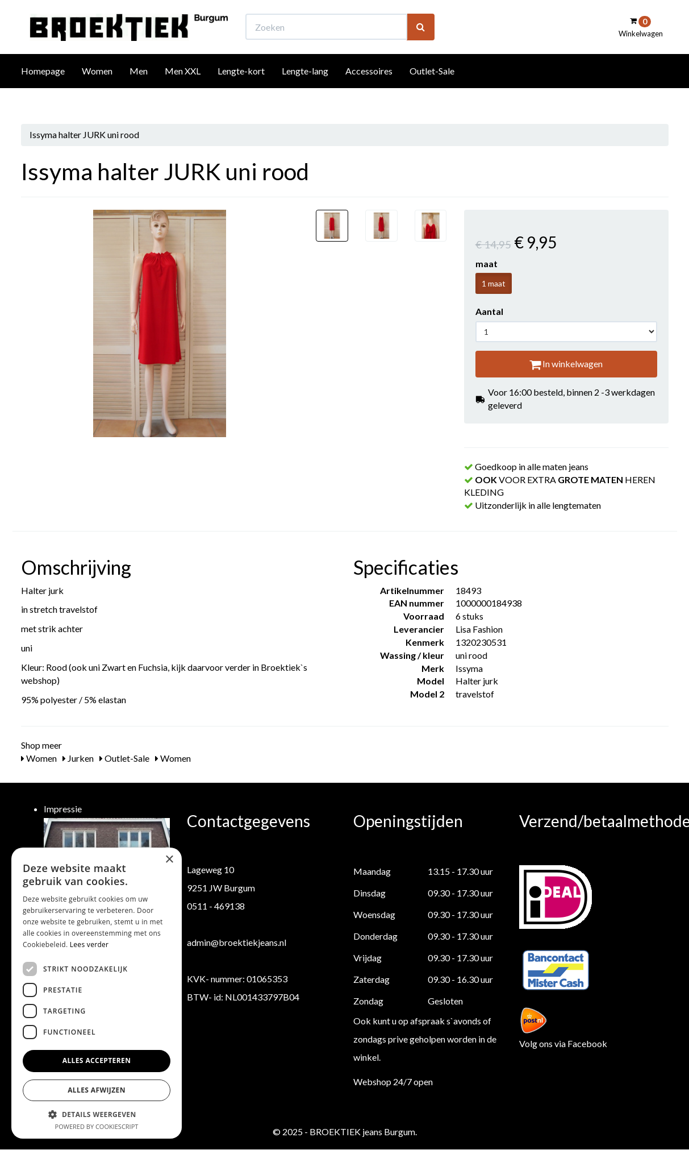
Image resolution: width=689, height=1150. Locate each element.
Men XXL (183, 91)
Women (97, 91)
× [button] (169, 860)
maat (486, 263)
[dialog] (96, 993)
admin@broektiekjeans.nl (236, 942)
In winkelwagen (566, 363)
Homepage (43, 91)
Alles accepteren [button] (96, 1060)
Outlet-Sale (432, 91)
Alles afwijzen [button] (97, 1090)
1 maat (494, 283)
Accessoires (368, 91)
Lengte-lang (305, 91)
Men (139, 91)
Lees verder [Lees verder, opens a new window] (89, 944)
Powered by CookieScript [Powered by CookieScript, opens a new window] (97, 1126)
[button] (96, 1114)
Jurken (78, 758)
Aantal (489, 311)
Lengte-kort (241, 91)
